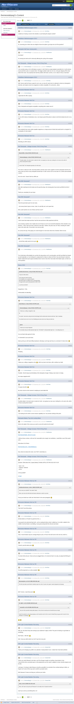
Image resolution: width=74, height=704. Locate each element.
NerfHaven (4, 9)
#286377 (70, 235)
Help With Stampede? (24, 181)
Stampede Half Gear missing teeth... (28, 49)
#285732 (70, 428)
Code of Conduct (56, 699)
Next (28, 20)
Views (39, 24)
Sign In (64, 1)
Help (33, 702)
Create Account (70, 1)
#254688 (70, 624)
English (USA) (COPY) (15, 702)
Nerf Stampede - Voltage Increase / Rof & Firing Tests (32, 63)
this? (20, 476)
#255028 (70, 528)
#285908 (70, 395)
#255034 (70, 512)
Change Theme (6, 702)
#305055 (70, 63)
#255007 (70, 574)
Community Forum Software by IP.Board (65, 702)
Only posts (5, 34)
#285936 (70, 356)
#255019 (70, 564)
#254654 (70, 654)
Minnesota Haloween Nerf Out (26, 89)
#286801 (70, 146)
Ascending (58, 24)
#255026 (70, 539)
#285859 (70, 407)
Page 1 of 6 (19, 20)
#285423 (70, 456)
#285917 (70, 367)
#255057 (70, 502)
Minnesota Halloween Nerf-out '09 (27, 480)
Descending (51, 24)
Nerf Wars (47, 31)
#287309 (70, 135)
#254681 (70, 643)
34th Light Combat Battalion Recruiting (28, 624)
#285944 (70, 297)
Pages (4, 25)
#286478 (70, 214)
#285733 (70, 418)
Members (17, 9)
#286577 (70, 197)
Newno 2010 (21, 265)
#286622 (70, 181)
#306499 (70, 27)
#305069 (70, 49)
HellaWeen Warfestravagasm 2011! (27, 27)
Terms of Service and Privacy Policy (66, 699)
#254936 (70, 596)
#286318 (70, 246)
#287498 (70, 100)
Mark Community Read (26, 702)
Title (32, 24)
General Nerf (47, 628)
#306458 (70, 38)
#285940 (70, 345)
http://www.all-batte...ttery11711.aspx (26, 434)
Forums (10, 9)
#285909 (70, 381)
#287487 (70, 123)
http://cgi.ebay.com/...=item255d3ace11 (27, 446)
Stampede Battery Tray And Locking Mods (29, 418)
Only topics (5, 32)
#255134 (70, 480)
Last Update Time (25, 24)
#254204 (70, 677)
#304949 (70, 77)
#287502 (70, 89)
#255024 (70, 550)
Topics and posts (6, 30)
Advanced (72, 5)
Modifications (49, 52)
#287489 (70, 111)
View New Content (65, 9)
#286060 (70, 265)
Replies (35, 24)
